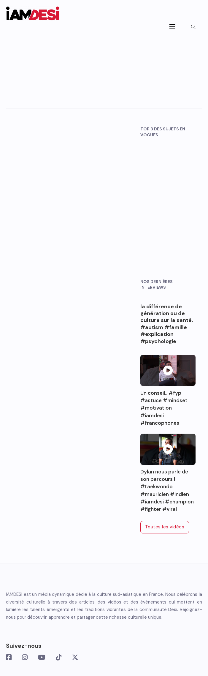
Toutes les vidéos (165, 527)
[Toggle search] (193, 27)
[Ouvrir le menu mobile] (172, 26)
